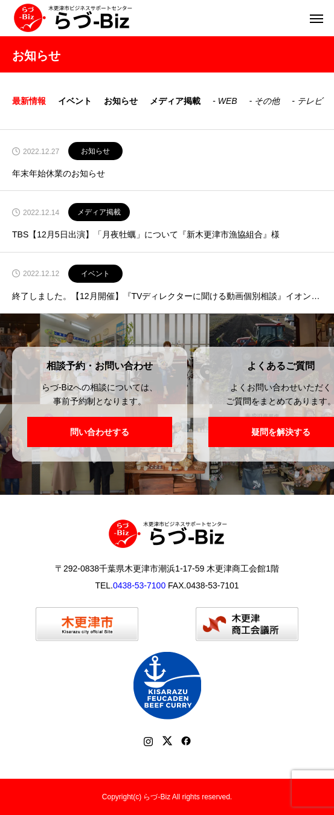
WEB (227, 101)
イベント (75, 101)
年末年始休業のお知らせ (58, 173)
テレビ (310, 101)
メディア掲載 (175, 101)
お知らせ (121, 101)
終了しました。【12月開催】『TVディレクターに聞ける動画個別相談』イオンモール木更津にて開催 (167, 296)
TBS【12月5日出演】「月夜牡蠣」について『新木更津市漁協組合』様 (146, 234)
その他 (267, 101)
